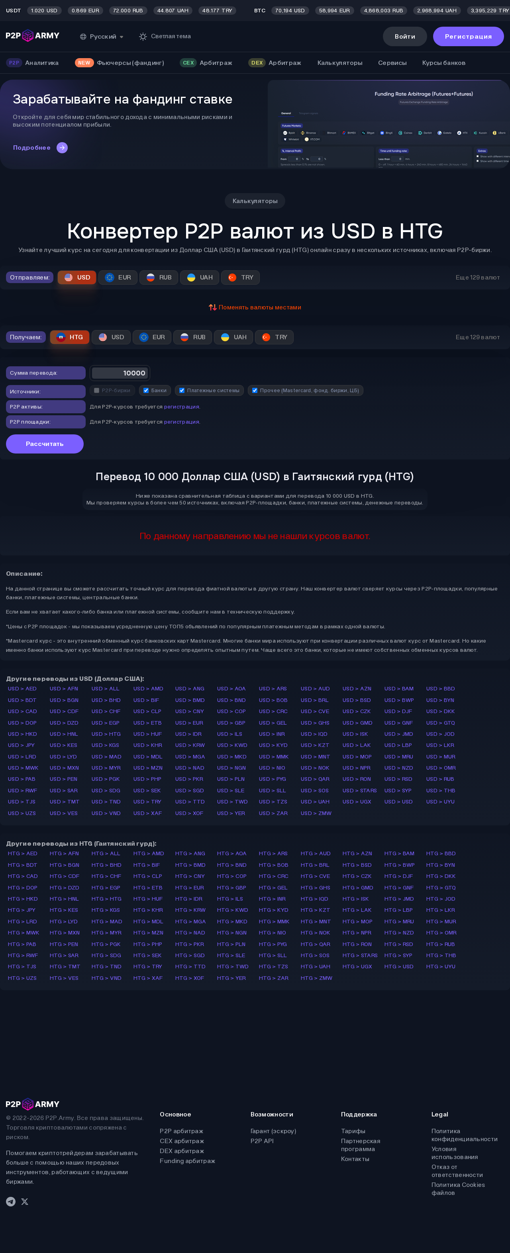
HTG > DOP (23, 887)
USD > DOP (22, 722)
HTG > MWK (24, 932)
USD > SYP (398, 790)
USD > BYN (440, 700)
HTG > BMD (190, 865)
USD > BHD (106, 700)
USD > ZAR (273, 813)
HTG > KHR (148, 910)
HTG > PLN (231, 944)
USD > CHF (106, 711)
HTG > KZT (316, 910)
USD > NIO (272, 767)
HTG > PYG (273, 944)
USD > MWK (23, 767)
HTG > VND (107, 978)
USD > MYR (106, 767)
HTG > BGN (65, 865)
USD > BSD (357, 700)
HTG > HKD (23, 898)
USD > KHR (148, 745)
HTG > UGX (358, 966)
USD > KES (64, 745)
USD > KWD (232, 745)
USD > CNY (189, 711)
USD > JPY (21, 745)
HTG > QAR (316, 944)
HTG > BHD (107, 865)
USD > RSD (398, 779)
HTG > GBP (232, 887)
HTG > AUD (316, 853)
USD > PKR (189, 779)
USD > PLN (231, 779)
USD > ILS (230, 734)
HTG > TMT (65, 966)
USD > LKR (440, 745)
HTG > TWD (233, 966)
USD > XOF (189, 813)
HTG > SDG (107, 955)
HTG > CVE (315, 876)
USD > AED (22, 688)
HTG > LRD (22, 921)
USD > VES (64, 813)
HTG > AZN (358, 853)
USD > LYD (63, 756)
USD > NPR (357, 767)
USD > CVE (315, 711)
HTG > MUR (441, 921)
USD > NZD (399, 767)
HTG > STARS (360, 955)
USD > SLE (231, 790)
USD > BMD (190, 700)
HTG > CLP (148, 876)
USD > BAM (399, 688)
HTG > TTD (190, 966)
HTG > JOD (441, 898)
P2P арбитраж (181, 1131)
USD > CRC (273, 711)
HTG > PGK (106, 944)
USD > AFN (64, 688)
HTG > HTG (107, 898)
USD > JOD (440, 734)
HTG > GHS (316, 887)
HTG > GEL (273, 887)
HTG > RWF (23, 955)
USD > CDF (64, 711)
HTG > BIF (146, 865)
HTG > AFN (64, 853)
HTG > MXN (65, 932)
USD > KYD (273, 745)
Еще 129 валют (478, 277)
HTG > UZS (22, 978)
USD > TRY (147, 801)
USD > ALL (106, 688)
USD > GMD (358, 722)
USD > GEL (273, 722)
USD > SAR (64, 790)
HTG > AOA (232, 853)
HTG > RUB (440, 944)
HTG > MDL (148, 921)
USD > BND (231, 700)
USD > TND (106, 801)
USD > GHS (315, 722)
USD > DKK (440, 711)
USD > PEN (64, 779)
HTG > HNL (64, 898)
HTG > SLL (273, 955)
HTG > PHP (148, 944)
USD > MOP (357, 756)
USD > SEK (147, 790)
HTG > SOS (315, 955)
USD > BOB (273, 700)
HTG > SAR (64, 955)
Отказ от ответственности (457, 1171)
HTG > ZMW (317, 978)
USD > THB (441, 790)
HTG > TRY (148, 966)
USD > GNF (398, 722)
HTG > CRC (274, 876)
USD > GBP (231, 722)
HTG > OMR (441, 932)
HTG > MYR (107, 932)
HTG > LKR (440, 910)
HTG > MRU (399, 921)
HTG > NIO (272, 932)
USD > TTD (190, 801)
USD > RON (357, 779)
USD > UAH (315, 801)
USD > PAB (22, 779)
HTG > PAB (22, 944)
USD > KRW (190, 745)
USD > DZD (64, 722)
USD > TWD (232, 801)
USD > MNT (316, 756)
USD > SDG (106, 790)
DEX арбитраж (182, 1151)
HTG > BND (232, 865)
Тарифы (353, 1131)
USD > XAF (147, 813)
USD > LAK (357, 745)
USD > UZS (22, 813)
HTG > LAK (357, 910)
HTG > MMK (274, 921)
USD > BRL (315, 700)
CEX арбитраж (182, 1141)
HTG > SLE (231, 955)
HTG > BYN (440, 865)
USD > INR (272, 734)
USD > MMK (274, 756)
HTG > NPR (357, 932)
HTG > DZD (65, 887)
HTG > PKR (189, 944)
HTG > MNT (316, 921)
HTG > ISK (356, 898)
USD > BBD (440, 688)
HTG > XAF (148, 978)
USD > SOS (315, 790)
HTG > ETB (148, 887)
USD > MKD (232, 756)
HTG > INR (272, 898)
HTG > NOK (316, 932)
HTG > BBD (441, 853)
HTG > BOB (274, 865)
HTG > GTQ (441, 887)
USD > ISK (356, 734)
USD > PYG (272, 779)
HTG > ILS (230, 898)
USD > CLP (147, 711)
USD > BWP (399, 700)
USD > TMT (65, 801)
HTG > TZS (273, 966)
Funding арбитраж (187, 1161)
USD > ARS (273, 688)
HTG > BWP (399, 865)
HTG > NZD (399, 932)
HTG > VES (64, 978)
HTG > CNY (190, 876)
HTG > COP (232, 876)
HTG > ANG (190, 853)
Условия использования (455, 1153)
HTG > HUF (148, 898)
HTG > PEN (64, 944)
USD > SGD (189, 790)
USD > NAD (190, 767)
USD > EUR (189, 722)
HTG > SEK (147, 955)
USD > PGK (106, 779)
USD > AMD (148, 688)
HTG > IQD (315, 898)
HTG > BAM (399, 853)
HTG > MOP (358, 921)
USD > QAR (315, 779)
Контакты (355, 1159)
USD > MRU (399, 756)
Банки (155, 390)
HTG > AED (23, 853)
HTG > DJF (398, 876)
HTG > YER (231, 978)
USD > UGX (357, 801)
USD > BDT (22, 700)
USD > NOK (315, 767)
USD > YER (231, 813)
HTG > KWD (233, 910)
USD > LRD (22, 756)
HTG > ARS (273, 853)
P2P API (262, 1141)
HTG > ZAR (274, 978)
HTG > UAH (316, 966)
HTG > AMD (149, 853)
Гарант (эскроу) (273, 1131)
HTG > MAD (107, 921)
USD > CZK (357, 711)
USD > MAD (107, 756)
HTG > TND (107, 966)
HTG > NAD (190, 932)
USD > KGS (106, 745)
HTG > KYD (274, 910)
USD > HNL (64, 734)
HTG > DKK (441, 876)
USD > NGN (231, 767)
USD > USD (398, 801)
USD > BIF (146, 700)
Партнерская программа (360, 1145)
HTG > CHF (107, 876)
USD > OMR (441, 767)
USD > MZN (148, 767)
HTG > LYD (64, 921)
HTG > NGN (232, 932)
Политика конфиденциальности (465, 1135)
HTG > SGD (190, 955)
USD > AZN (357, 688)
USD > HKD (22, 734)
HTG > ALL (106, 853)
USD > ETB (147, 722)
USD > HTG (106, 734)
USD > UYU (440, 801)
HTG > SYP (398, 955)
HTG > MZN (148, 932)
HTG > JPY (22, 910)
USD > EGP (106, 722)
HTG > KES (64, 910)
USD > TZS (273, 801)
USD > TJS (22, 801)
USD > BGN (64, 700)
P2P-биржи (112, 390)
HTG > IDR (189, 898)
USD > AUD (315, 688)
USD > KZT (315, 745)
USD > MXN (64, 767)
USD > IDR (188, 734)
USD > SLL (272, 790)
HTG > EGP (106, 887)
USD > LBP (398, 745)
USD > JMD (399, 734)
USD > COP (231, 711)
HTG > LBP (398, 910)
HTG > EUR (189, 887)
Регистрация (468, 36)
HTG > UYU (441, 966)
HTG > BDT (23, 865)
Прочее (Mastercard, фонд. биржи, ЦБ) (305, 390)
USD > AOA (231, 688)
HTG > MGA (190, 921)
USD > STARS (360, 790)
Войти (405, 36)
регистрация (181, 406)
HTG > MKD (232, 921)
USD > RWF (22, 790)
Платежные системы (209, 390)
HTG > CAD (23, 876)
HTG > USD (399, 966)
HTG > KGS (106, 910)
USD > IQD (314, 734)
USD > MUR (441, 756)
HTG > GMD (358, 887)
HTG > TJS (22, 966)
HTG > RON (357, 944)
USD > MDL (148, 756)
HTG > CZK (357, 876)
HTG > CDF (65, 876)
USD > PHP (147, 779)
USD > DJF (398, 711)
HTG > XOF (189, 978)
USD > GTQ (440, 722)
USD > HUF (147, 734)
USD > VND (106, 813)
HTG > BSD (357, 865)
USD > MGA (190, 756)
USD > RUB (440, 779)
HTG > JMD (399, 898)
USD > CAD (22, 711)
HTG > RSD (399, 944)
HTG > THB (441, 955)
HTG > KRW (190, 910)
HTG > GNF (399, 887)
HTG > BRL (315, 865)
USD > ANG (190, 688)
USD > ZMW (316, 813)
